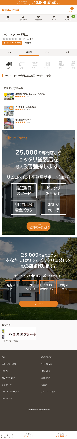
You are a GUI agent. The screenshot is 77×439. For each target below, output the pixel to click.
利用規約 (44, 385)
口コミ (48, 52)
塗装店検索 (23, 18)
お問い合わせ (45, 371)
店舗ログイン (7, 399)
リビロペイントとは (48, 392)
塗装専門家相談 (46, 357)
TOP (7, 18)
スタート (38, 303)
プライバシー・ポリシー (10, 392)
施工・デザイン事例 (9, 364)
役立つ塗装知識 (46, 364)
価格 (67, 52)
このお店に (28, 435)
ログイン (5, 371)
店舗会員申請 (45, 378)
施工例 (54, 18)
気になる (70, 17)
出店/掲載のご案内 (8, 378)
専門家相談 (38, 18)
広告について (7, 385)
